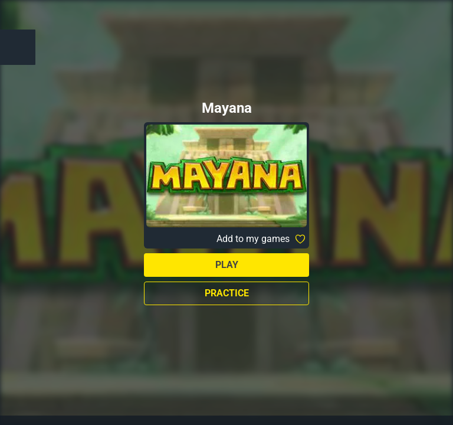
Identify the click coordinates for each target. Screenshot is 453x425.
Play (226, 264)
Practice (227, 293)
